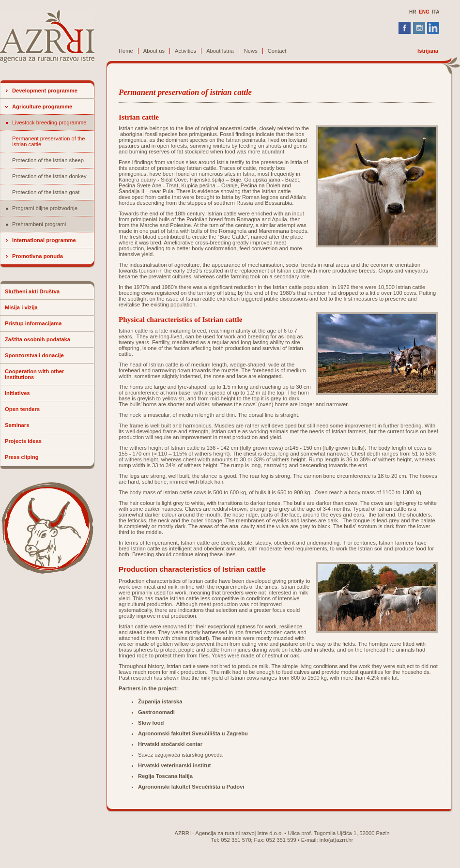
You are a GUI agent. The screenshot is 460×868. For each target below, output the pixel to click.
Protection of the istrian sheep (48, 160)
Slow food (151, 723)
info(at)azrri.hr (336, 840)
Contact (277, 51)
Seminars (17, 425)
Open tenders (22, 409)
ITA (435, 12)
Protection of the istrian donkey (49, 176)
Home (126, 51)
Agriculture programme (42, 106)
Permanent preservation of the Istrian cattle (48, 141)
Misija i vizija (21, 307)
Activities (185, 51)
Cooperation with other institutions (34, 374)
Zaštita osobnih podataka (37, 339)
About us (154, 51)
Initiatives (17, 393)
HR (412, 12)
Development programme (44, 90)
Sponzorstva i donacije (34, 355)
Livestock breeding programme (49, 122)
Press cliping (22, 457)
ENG (424, 12)
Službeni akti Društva (32, 291)
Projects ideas (23, 441)
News (251, 51)
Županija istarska (160, 701)
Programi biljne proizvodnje (44, 208)
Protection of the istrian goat (45, 192)
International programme (44, 240)
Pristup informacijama (33, 323)
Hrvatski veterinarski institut (174, 765)
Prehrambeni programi (39, 224)
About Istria (220, 51)
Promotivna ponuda (37, 256)
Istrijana (427, 51)
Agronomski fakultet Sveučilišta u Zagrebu (193, 733)
